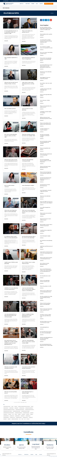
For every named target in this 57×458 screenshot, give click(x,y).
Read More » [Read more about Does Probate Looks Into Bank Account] (42, 86)
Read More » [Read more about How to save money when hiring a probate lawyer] (42, 55)
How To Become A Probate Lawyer (45, 101)
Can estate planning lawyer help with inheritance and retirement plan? (10, 316)
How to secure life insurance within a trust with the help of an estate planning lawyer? (46, 270)
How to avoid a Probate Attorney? (9, 186)
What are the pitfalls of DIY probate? (45, 149)
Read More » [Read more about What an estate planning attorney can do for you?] (42, 283)
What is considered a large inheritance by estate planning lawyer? (28, 316)
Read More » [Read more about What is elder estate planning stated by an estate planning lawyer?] (42, 62)
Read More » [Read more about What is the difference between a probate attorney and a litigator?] (42, 204)
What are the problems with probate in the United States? (45, 124)
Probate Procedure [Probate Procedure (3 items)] (19, 417)
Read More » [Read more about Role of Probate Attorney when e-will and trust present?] (42, 227)
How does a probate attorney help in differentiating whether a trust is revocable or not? (46, 28)
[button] (41, 20)
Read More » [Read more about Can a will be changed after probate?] (42, 210)
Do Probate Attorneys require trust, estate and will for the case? (45, 316)
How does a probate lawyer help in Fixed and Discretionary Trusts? (46, 297)
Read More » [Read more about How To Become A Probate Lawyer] (42, 103)
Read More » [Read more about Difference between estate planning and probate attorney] (42, 120)
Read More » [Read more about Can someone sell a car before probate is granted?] (24, 375)
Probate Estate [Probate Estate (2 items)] (17, 415)
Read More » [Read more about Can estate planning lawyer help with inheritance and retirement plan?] (6, 324)
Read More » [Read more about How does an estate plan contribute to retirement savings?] (42, 138)
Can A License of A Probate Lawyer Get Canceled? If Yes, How (46, 47)
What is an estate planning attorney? (45, 196)
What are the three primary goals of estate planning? (45, 304)
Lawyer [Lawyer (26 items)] (16, 414)
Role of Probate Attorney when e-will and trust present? (46, 225)
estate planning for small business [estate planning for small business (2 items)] (9, 412)
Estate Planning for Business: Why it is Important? (28, 58)
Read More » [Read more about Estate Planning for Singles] (24, 192)
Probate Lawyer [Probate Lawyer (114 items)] (28, 415)
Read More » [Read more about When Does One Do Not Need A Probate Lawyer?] (42, 221)
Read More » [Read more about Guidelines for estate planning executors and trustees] (6, 296)
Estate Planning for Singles (28, 185)
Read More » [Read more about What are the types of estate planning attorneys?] (42, 169)
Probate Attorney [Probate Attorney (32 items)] (6, 415)
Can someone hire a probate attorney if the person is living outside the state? (46, 41)
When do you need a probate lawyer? (10, 392)
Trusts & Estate (9, 3)
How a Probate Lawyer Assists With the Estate (28, 263)
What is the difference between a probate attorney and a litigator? (46, 202)
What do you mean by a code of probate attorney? (10, 367)
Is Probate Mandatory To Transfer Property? (44, 129)
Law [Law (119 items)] (12, 414)
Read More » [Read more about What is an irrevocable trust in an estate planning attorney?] (42, 293)
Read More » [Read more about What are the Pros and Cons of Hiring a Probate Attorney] (6, 91)
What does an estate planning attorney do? (45, 72)
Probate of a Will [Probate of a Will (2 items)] (12, 417)
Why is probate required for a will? (10, 58)
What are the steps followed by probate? (46, 95)
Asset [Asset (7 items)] (12, 406)
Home (49, 13)
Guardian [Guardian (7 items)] (31, 412)
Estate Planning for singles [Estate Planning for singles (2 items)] (25, 411)
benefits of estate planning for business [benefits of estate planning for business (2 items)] (24, 406)
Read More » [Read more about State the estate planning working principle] (24, 169)
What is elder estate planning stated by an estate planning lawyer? (45, 59)
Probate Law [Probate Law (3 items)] (22, 415)
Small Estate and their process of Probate (46, 247)
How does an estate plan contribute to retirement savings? (44, 135)
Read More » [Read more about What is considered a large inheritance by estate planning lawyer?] (24, 324)
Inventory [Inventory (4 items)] (9, 414)
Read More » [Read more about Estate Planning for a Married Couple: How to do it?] (42, 193)
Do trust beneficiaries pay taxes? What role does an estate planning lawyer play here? (46, 66)
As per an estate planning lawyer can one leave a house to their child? (28, 342)
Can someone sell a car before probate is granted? (28, 367)
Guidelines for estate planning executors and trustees (11, 288)
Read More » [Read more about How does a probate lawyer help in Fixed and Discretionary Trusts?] (42, 300)
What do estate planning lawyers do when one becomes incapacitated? (46, 338)
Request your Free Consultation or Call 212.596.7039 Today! (28, 423)
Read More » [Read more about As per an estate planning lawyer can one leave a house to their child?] (24, 350)
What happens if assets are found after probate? (45, 78)
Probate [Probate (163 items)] (31, 414)
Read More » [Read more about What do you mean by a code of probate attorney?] (6, 375)
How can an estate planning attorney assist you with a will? (10, 136)
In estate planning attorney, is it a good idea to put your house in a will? (11, 32)
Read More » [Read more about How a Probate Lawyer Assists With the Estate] (24, 271)
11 (24, 402)
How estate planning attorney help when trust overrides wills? (46, 345)
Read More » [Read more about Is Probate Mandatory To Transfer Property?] (42, 131)
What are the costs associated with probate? (45, 214)
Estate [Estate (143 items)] (32, 406)
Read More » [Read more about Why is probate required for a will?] (6, 66)
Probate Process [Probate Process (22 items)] (25, 417)
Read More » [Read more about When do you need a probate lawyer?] (6, 400)
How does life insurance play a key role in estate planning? (28, 237)
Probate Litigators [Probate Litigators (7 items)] (6, 417)
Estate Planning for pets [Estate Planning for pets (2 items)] (16, 411)
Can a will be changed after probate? (45, 208)
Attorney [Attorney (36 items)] (16, 406)
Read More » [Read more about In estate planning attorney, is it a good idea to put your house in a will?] (6, 40)
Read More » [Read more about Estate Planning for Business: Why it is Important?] (24, 65)
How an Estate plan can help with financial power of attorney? (45, 142)
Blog (37, 3)
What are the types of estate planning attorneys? (45, 167)
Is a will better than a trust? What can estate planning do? (10, 237)
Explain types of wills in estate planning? (11, 263)
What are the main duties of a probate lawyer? (45, 106)
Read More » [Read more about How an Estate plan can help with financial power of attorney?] (42, 145)
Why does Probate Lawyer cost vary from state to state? (45, 322)
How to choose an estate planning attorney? (44, 264)
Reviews (33, 3)
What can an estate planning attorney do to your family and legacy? (29, 212)
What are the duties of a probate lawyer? (27, 31)
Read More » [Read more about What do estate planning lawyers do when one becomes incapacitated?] (42, 341)
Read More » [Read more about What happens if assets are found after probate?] (42, 80)
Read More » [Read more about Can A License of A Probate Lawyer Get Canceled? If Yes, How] (42, 49)
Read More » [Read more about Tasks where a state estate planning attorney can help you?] (24, 92)
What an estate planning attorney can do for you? (44, 281)
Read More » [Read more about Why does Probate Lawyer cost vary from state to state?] (42, 324)
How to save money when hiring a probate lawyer (46, 53)
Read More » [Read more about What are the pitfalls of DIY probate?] (42, 151)
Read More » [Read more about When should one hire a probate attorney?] (42, 37)
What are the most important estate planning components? (45, 173)
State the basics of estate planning (27, 109)
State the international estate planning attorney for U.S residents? (45, 179)
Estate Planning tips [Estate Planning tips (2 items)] (26, 412)
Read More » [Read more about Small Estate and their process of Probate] (42, 249)
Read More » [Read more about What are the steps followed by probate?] (42, 97)
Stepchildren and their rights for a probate (45, 112)
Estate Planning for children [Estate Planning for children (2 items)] (8, 411)
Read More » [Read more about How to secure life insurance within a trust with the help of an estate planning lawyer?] (42, 273)
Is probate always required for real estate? (46, 231)
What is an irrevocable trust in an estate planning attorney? (46, 291)
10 (23, 402)
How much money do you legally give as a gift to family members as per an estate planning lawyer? (10, 342)
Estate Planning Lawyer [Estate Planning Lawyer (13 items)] (18, 412)
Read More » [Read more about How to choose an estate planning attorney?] (42, 266)
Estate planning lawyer (44, 327)
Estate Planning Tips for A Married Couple (27, 392)
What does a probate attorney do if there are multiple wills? (28, 135)
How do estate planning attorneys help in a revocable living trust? (45, 160)
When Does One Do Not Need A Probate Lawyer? (45, 219)
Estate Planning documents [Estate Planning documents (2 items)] (20, 409)
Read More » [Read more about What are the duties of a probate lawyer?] (24, 41)
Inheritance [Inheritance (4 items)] (5, 414)
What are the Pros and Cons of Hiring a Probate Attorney (11, 83)
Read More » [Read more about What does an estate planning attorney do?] (42, 74)
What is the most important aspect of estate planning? (10, 211)
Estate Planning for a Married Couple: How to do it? (45, 191)
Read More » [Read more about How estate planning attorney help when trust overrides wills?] (42, 347)
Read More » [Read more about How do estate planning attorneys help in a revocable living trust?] (42, 163)
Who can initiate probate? (10, 108)
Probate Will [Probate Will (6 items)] (30, 417)
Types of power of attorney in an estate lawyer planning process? (46, 252)
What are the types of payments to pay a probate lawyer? (46, 309)
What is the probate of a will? (45, 286)
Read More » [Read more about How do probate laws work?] (42, 277)
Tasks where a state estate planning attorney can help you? (28, 84)
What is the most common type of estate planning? (46, 154)
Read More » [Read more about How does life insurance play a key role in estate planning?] (24, 245)
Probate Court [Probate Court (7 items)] (12, 415)
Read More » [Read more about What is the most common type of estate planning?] (42, 156)
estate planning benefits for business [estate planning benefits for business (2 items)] (9, 409)
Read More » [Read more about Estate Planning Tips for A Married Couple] (24, 400)
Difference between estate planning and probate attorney (46, 118)
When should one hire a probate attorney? (46, 35)
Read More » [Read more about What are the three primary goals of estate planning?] (42, 306)
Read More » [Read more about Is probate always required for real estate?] (42, 233)
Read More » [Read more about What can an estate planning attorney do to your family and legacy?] (24, 220)
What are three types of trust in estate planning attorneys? (10, 160)
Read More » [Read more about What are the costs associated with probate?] (42, 216)
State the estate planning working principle (27, 160)
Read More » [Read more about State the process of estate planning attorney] (42, 187)
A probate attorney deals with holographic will (45, 89)
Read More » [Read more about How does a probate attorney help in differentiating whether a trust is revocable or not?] (42, 31)
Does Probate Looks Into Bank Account (46, 84)
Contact (41, 3)
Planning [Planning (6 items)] (27, 414)
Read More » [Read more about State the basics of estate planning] (24, 118)
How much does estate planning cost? (46, 241)
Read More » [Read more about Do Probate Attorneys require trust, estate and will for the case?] (42, 318)
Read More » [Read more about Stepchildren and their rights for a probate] (42, 114)
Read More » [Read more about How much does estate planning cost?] (42, 243)
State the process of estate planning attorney (45, 185)
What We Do (28, 3)
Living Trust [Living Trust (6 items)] (23, 414)
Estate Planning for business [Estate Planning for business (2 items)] (29, 409)
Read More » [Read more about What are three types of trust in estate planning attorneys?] (6, 168)
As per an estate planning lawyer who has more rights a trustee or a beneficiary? (28, 289)
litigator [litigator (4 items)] (19, 414)
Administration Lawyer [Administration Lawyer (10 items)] (7, 406)
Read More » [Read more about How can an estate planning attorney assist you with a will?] (6, 143)
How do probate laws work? (45, 276)
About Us (22, 3)
